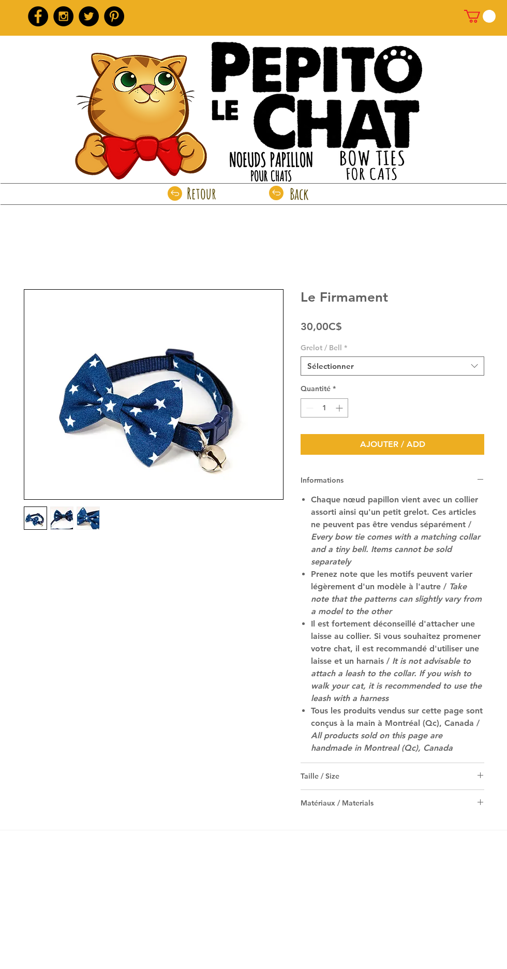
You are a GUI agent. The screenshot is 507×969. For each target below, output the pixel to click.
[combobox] (392, 366)
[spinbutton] (324, 408)
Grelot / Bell (324, 347)
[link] (480, 16)
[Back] (299, 194)
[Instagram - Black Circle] (63, 16)
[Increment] (340, 408)
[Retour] (201, 193)
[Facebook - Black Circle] (38, 16)
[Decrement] (308, 408)
